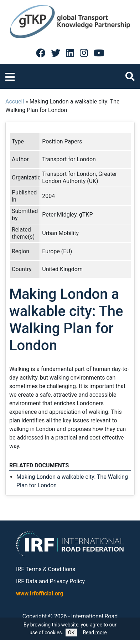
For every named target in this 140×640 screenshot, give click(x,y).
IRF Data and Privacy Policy (50, 581)
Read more (95, 632)
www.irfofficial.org (39, 593)
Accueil (14, 101)
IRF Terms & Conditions (45, 569)
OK (71, 632)
